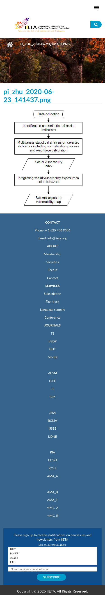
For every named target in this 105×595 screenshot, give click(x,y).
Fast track (52, 301)
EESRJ (52, 460)
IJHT (52, 349)
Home (9, 44)
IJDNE (52, 436)
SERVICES (52, 286)
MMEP (52, 357)
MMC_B (52, 515)
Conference (53, 317)
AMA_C (52, 500)
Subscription (52, 293)
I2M (52, 397)
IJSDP (52, 341)
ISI (52, 389)
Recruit (52, 270)
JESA (52, 413)
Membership (52, 254)
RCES (52, 468)
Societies (52, 262)
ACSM (52, 373)
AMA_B (52, 492)
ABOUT (52, 246)
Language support (52, 309)
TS (52, 333)
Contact (52, 278)
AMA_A (52, 476)
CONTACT (52, 222)
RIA (52, 452)
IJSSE (52, 428)
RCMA (52, 420)
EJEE (52, 381)
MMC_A (52, 508)
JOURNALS (52, 325)
